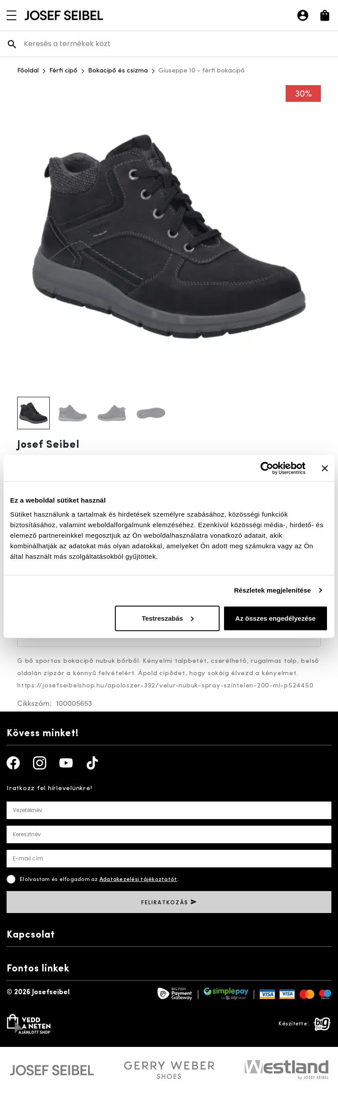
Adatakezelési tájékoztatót (138, 879)
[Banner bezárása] (325, 468)
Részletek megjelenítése (272, 590)
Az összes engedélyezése (275, 618)
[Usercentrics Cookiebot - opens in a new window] (266, 468)
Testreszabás (168, 618)
